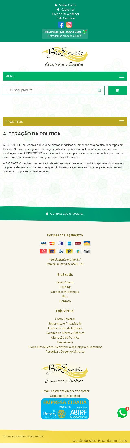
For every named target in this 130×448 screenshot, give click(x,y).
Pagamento (65, 342)
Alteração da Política (65, 337)
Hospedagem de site (112, 440)
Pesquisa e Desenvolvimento (65, 351)
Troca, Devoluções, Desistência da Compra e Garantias (65, 347)
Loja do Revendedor (65, 14)
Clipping (65, 287)
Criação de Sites (84, 440)
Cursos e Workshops (65, 291)
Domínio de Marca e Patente (65, 333)
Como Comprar (65, 319)
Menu (10, 76)
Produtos (14, 121)
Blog (65, 296)
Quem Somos (65, 282)
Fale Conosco (66, 18)
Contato (65, 301)
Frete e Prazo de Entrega (65, 328)
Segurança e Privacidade (65, 323)
